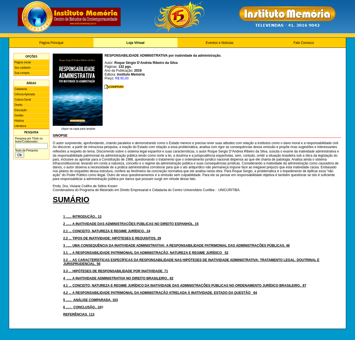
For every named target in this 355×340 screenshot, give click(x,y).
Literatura (20, 126)
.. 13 (82, 217)
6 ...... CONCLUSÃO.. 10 (82, 307)
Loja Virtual (135, 43)
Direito (18, 104)
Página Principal (51, 43)
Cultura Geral (22, 99)
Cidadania (20, 89)
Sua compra (21, 72)
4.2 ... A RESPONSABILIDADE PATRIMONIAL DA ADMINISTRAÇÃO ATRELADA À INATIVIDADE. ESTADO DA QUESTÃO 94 (160, 293)
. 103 (90, 300)
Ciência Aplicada (24, 94)
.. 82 (118, 278)
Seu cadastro (22, 67)
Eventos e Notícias (220, 43)
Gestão (18, 115)
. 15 (131, 224)
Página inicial (22, 62)
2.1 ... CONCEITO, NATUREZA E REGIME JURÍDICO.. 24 (106, 231)
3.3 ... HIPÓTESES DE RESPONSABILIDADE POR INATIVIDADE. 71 (115, 271)
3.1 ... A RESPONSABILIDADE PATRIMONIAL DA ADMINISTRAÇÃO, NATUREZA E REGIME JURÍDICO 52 (146, 253)
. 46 (176, 246)
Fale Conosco (303, 43)
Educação (20, 110)
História (19, 120)
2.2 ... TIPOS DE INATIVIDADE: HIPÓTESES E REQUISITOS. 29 (112, 238)
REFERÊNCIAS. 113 (79, 314)
